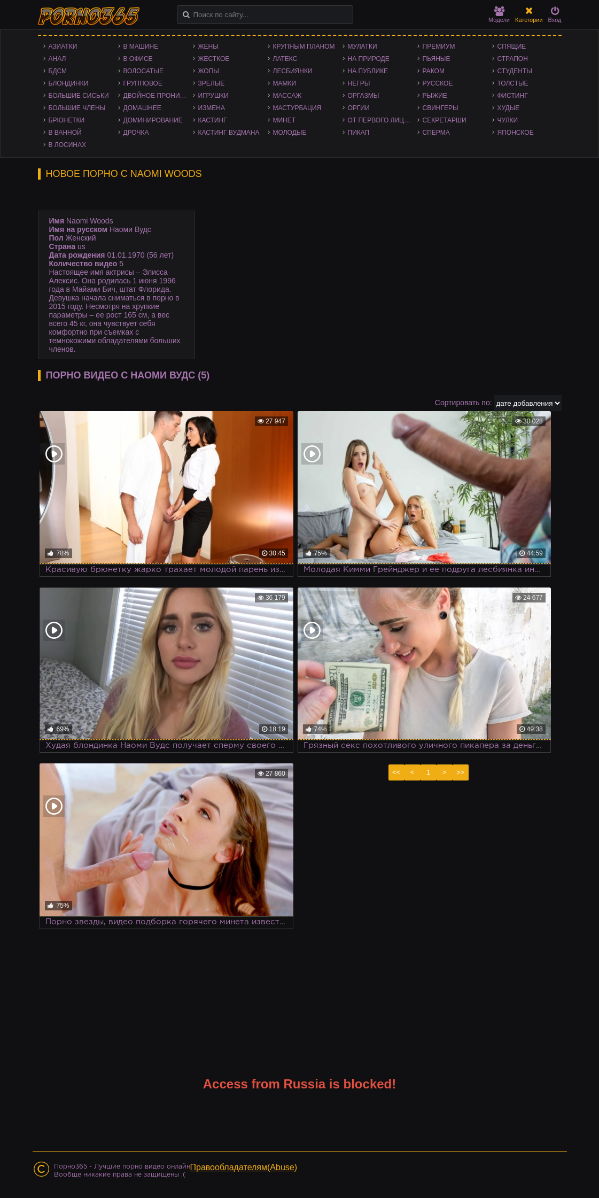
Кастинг (212, 120)
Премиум (439, 46)
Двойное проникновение (158, 95)
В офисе (138, 59)
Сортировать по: (463, 402)
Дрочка (136, 132)
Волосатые (143, 71)
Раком (434, 71)
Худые (508, 108)
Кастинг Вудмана (229, 132)
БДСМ (58, 71)
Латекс (285, 59)
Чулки (507, 120)
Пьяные (436, 59)
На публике (368, 71)
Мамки (285, 83)
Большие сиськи (79, 95)
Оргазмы (363, 95)
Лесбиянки (293, 71)
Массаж (287, 95)
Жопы (208, 71)
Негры (359, 83)
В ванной (65, 132)
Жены (208, 46)
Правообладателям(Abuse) (244, 1167)
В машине (141, 46)
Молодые (290, 132)
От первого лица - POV (382, 120)
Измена (211, 108)
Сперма (436, 132)
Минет (284, 120)
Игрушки (213, 95)
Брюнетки (67, 120)
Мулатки (362, 46)
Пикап (359, 132)
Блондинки (69, 83)
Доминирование (153, 120)
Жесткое (214, 59)
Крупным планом (304, 46)
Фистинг (512, 95)
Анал (57, 59)
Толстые (512, 83)
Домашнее (142, 108)
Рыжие (435, 95)
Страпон (512, 59)
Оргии (359, 108)
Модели (499, 14)
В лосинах (68, 145)
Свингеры (440, 108)
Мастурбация (297, 108)
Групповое (142, 83)
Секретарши (444, 120)
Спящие (511, 46)
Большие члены (77, 108)
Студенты (514, 71)
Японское (515, 132)
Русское (438, 83)
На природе (369, 59)
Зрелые (211, 83)
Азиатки (63, 46)
